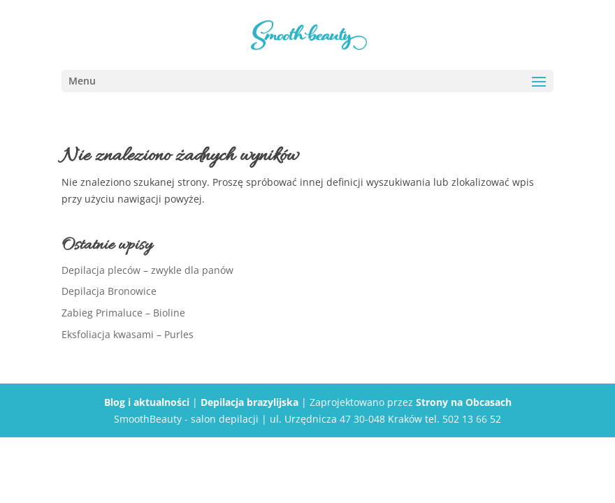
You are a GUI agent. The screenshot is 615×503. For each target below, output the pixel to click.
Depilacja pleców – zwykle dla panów (147, 270)
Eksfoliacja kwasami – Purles (128, 334)
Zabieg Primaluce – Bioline (123, 312)
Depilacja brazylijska (249, 402)
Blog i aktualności (146, 402)
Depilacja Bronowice (109, 291)
